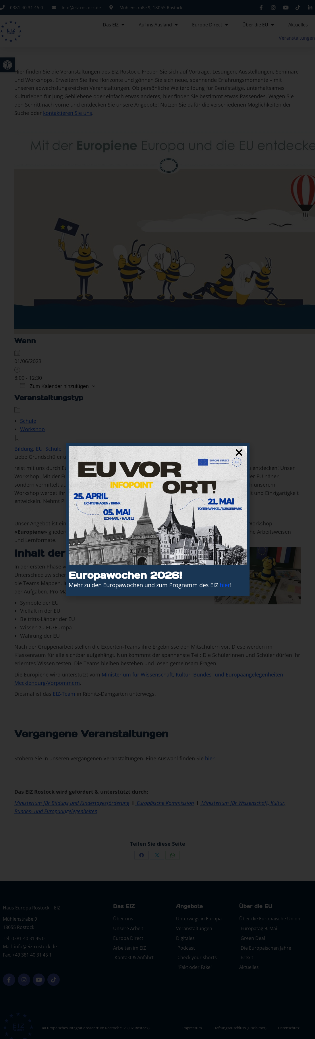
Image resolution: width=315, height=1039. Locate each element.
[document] (157, 519)
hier (225, 585)
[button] (239, 452)
